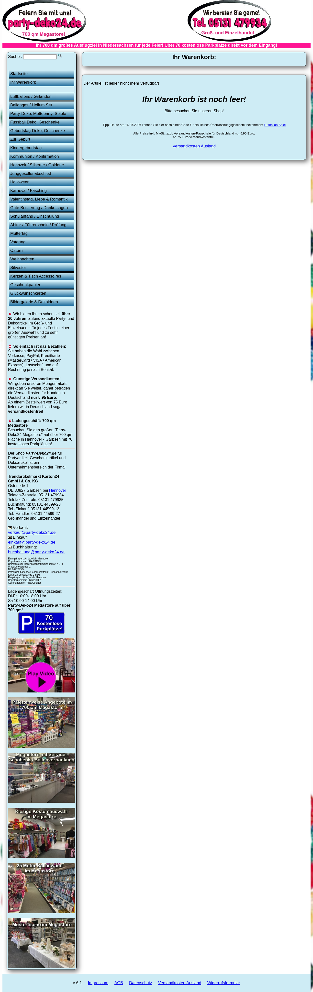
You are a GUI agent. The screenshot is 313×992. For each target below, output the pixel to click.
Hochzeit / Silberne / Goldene (37, 165)
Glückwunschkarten (28, 293)
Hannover (57, 490)
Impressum (98, 983)
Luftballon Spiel (275, 125)
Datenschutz (140, 983)
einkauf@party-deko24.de (32, 542)
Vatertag (18, 242)
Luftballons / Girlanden (31, 96)
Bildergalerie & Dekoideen (34, 302)
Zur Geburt (20, 139)
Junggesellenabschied (30, 173)
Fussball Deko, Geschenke (35, 122)
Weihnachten (22, 259)
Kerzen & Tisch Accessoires (35, 276)
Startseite (19, 73)
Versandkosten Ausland (194, 146)
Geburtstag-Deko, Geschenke (37, 130)
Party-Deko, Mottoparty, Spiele (38, 113)
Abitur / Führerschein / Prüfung (38, 225)
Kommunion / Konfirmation (34, 156)
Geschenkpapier (25, 284)
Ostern (16, 250)
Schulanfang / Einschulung (34, 216)
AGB (118, 983)
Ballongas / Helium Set (31, 105)
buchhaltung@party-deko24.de (36, 552)
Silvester (18, 267)
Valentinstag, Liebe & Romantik (38, 199)
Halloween (20, 182)
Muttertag (19, 233)
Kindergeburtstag (26, 147)
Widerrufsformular (223, 983)
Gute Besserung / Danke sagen (39, 207)
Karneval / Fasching (28, 190)
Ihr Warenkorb (23, 82)
